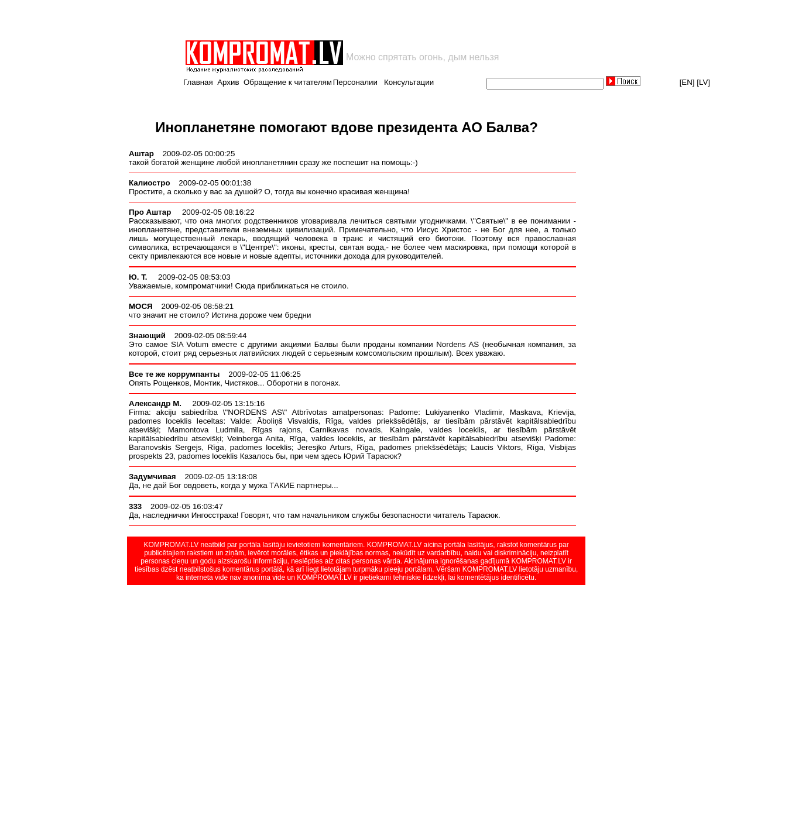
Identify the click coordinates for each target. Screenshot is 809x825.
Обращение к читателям (288, 82)
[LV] (703, 82)
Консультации (409, 82)
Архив (228, 82)
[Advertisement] (321, 19)
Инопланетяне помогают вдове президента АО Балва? (346, 127)
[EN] (687, 82)
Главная (198, 82)
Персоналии (355, 82)
